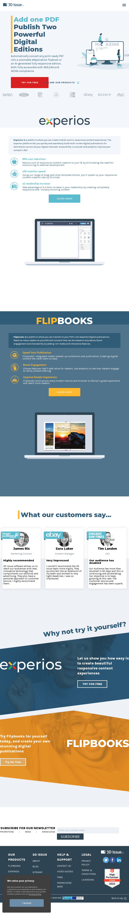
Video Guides (65, 871)
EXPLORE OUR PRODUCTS (61, 82)
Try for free (13, 762)
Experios (13, 871)
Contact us (64, 865)
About (36, 860)
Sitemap (37, 872)
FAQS (60, 877)
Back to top (119, 898)
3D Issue (40, 854)
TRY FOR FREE (29, 82)
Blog (35, 866)
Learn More (64, 198)
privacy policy (35, 894)
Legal (86, 854)
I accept (26, 902)
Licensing (88, 879)
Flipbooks (14, 865)
